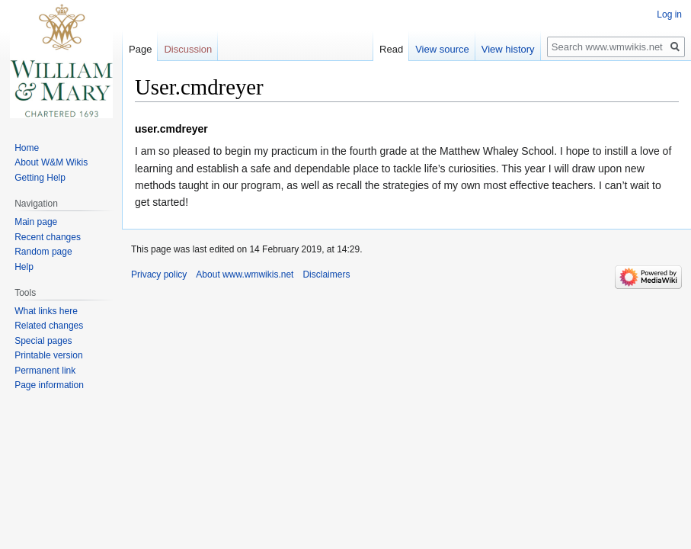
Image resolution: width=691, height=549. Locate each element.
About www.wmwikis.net (244, 274)
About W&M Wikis (51, 162)
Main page (35, 222)
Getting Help (40, 177)
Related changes (48, 325)
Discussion (188, 49)
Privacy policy (159, 274)
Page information (49, 385)
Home (26, 148)
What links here (46, 311)
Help (24, 267)
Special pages (43, 341)
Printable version (48, 355)
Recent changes (47, 237)
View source (442, 49)
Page (140, 49)
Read (391, 49)
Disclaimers (326, 274)
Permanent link (44, 370)
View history (508, 49)
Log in (669, 14)
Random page (43, 251)
